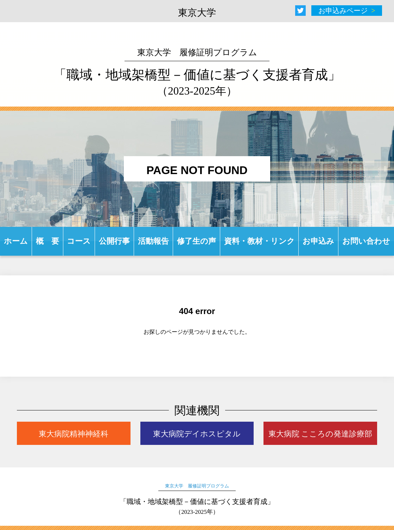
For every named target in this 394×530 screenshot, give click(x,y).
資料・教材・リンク (259, 241)
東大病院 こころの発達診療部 (320, 433)
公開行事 (114, 241)
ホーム (16, 241)
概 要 (47, 241)
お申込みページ (343, 10)
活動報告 (153, 241)
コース (79, 241)
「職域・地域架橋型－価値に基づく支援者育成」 (197, 72)
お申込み (318, 241)
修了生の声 (196, 241)
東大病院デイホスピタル (197, 433)
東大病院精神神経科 (73, 433)
